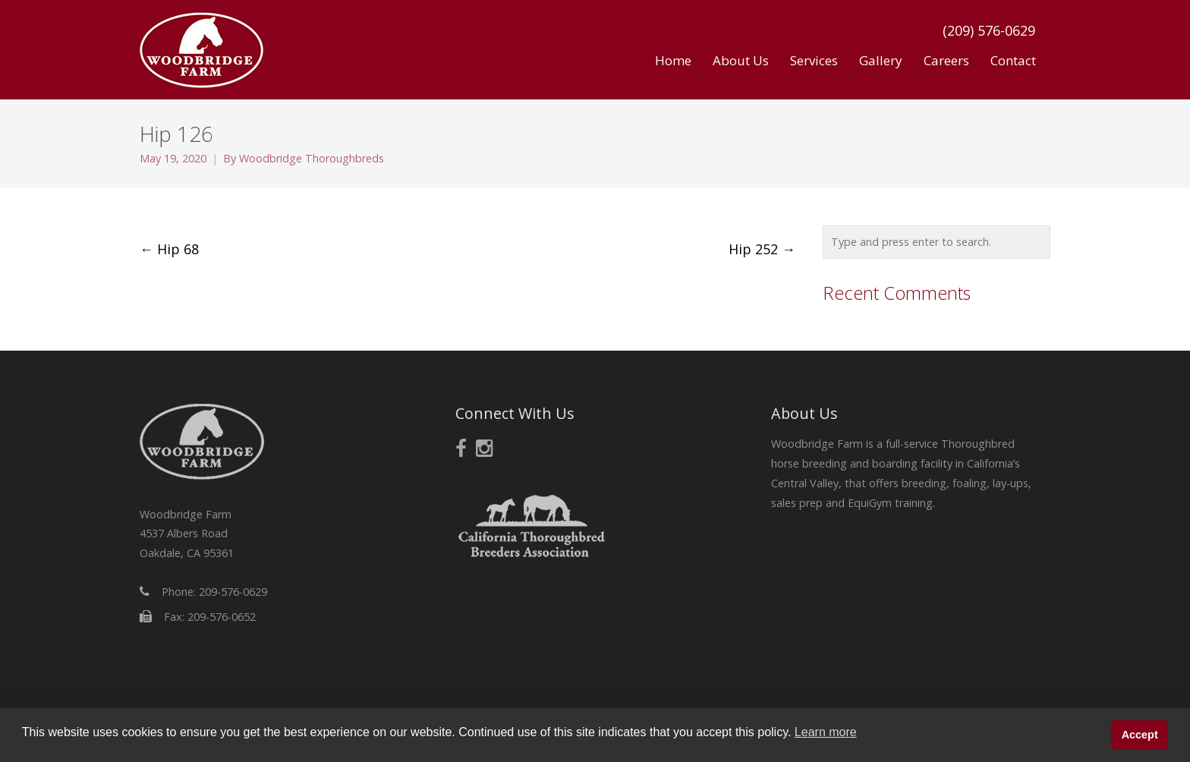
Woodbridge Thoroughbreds (311, 158)
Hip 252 (762, 249)
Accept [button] (1140, 735)
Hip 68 (169, 249)
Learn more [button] (826, 732)
